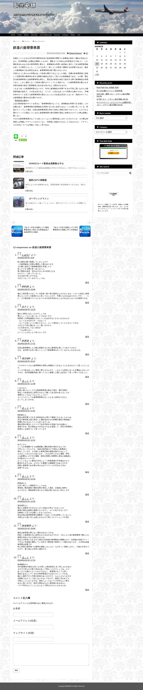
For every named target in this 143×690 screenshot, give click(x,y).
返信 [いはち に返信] (87, 282)
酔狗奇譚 (69, 686)
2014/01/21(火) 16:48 (26, 528)
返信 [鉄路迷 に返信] (87, 354)
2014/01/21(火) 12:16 (26, 479)
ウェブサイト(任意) (23, 633)
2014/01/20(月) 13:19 (26, 309)
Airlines (26, 35)
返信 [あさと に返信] (87, 337)
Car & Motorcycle (46, 35)
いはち (25, 255)
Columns (65, 35)
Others (72, 35)
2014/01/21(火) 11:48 (26, 384)
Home (13, 35)
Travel (19, 35)
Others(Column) (75, 53)
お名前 (16, 608)
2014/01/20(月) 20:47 (26, 361)
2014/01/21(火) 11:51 (26, 411)
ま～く (25, 381)
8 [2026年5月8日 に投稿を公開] (120, 56)
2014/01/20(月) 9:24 (26, 258)
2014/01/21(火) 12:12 (26, 440)
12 (87, 53)
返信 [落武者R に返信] (87, 377)
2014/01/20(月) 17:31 (26, 344)
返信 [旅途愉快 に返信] (87, 553)
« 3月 (97, 74)
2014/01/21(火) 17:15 (26, 560)
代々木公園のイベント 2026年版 (109, 91)
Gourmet (57, 35)
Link (78, 35)
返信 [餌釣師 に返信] (87, 303)
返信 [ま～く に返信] (87, 404)
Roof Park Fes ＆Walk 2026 (108, 87)
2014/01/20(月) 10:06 (26, 289)
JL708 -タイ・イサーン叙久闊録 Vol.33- (112, 99)
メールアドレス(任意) (24, 620)
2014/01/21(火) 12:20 (26, 501)
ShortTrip (34, 35)
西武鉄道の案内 (21, 101)
